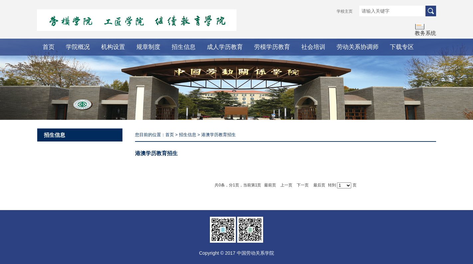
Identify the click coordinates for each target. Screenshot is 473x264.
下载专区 (402, 47)
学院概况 (78, 47)
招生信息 (184, 47)
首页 (49, 47)
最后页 (319, 185)
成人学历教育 (225, 47)
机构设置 (113, 47)
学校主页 (345, 11)
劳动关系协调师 (358, 47)
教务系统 (425, 33)
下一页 (303, 185)
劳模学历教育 (272, 47)
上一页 (286, 185)
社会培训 (313, 47)
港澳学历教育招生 (218, 134)
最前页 (270, 185)
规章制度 (148, 47)
